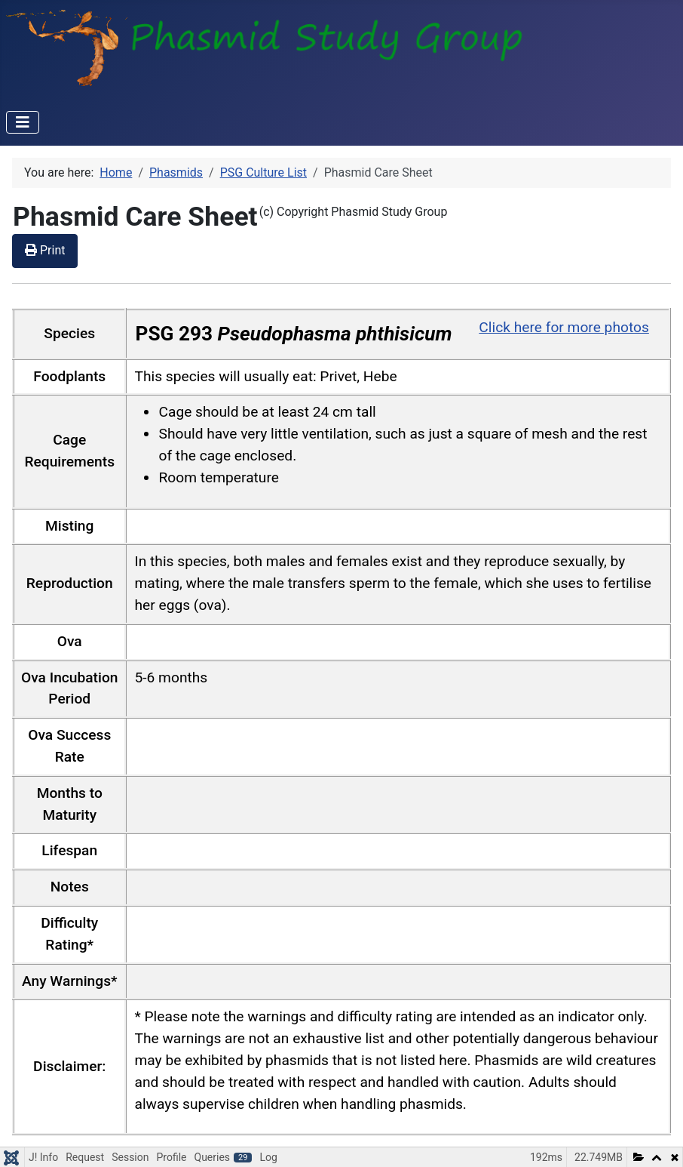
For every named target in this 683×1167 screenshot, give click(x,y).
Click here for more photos (563, 327)
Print (45, 250)
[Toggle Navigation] (22, 122)
